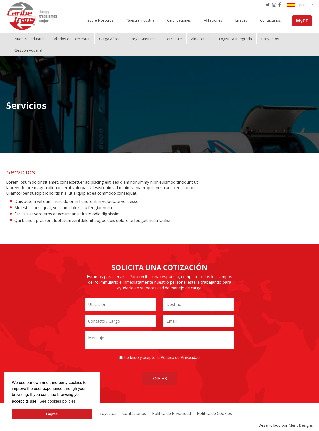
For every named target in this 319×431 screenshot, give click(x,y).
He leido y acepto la (159, 357)
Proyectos (270, 38)
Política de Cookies (214, 413)
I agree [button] (52, 414)
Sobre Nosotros (100, 20)
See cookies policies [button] (57, 401)
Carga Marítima (143, 38)
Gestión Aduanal (28, 50)
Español (300, 4)
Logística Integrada (235, 38)
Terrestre (173, 38)
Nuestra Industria (140, 20)
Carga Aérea (109, 38)
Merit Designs (301, 425)
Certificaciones (179, 20)
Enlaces (241, 20)
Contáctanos (270, 20)
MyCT (302, 21)
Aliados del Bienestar (72, 38)
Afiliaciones (213, 20)
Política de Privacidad (180, 357)
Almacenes (200, 38)
